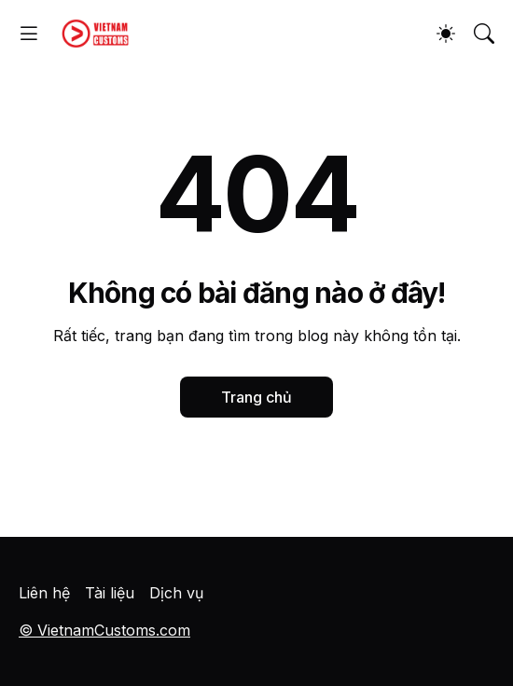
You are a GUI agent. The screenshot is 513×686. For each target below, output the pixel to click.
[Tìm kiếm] (484, 33)
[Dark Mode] (446, 33)
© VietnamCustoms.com (104, 630)
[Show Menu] (29, 33)
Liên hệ (44, 592)
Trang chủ (256, 397)
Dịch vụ (176, 592)
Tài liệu (109, 592)
